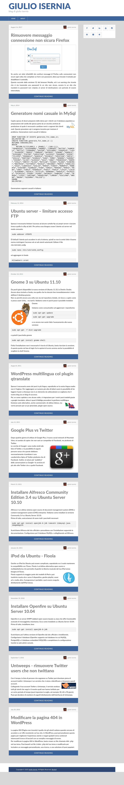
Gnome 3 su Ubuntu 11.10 (36, 292)
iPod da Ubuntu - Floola (33, 568)
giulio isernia (40, 6)
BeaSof (54, 782)
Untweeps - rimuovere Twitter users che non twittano (39, 681)
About (22, 18)
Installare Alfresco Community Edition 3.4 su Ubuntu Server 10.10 (39, 509)
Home (13, 18)
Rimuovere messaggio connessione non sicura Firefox (40, 38)
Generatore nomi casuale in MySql (43, 113)
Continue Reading (43, 96)
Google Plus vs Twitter (32, 442)
